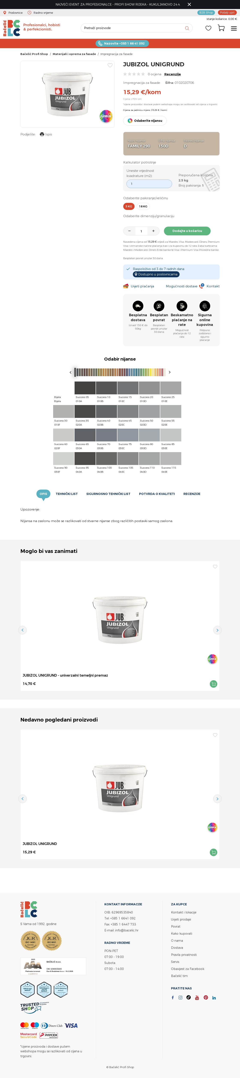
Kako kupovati (181, 933)
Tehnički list (67, 494)
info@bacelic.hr (126, 930)
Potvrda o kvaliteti (157, 494)
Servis (175, 962)
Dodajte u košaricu (187, 231)
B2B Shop (206, 12)
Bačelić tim (179, 976)
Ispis (46, 134)
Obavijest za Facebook (187, 969)
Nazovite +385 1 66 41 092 (124, 43)
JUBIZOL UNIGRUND (40, 844)
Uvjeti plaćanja (142, 286)
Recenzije (172, 74)
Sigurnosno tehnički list (108, 494)
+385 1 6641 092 (123, 918)
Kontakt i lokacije (183, 912)
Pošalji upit (227, 12)
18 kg (143, 206)
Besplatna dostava (138, 317)
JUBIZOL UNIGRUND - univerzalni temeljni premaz (65, 675)
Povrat (175, 926)
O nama (177, 940)
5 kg (129, 206)
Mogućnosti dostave (182, 286)
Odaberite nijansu (148, 121)
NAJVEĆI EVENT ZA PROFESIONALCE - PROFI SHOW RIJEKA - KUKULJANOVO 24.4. (118, 4)
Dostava (177, 947)
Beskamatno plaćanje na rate (182, 320)
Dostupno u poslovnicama (157, 274)
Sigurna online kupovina (204, 320)
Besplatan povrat (159, 317)
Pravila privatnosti (184, 954)
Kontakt (213, 286)
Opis (43, 494)
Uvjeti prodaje (181, 919)
